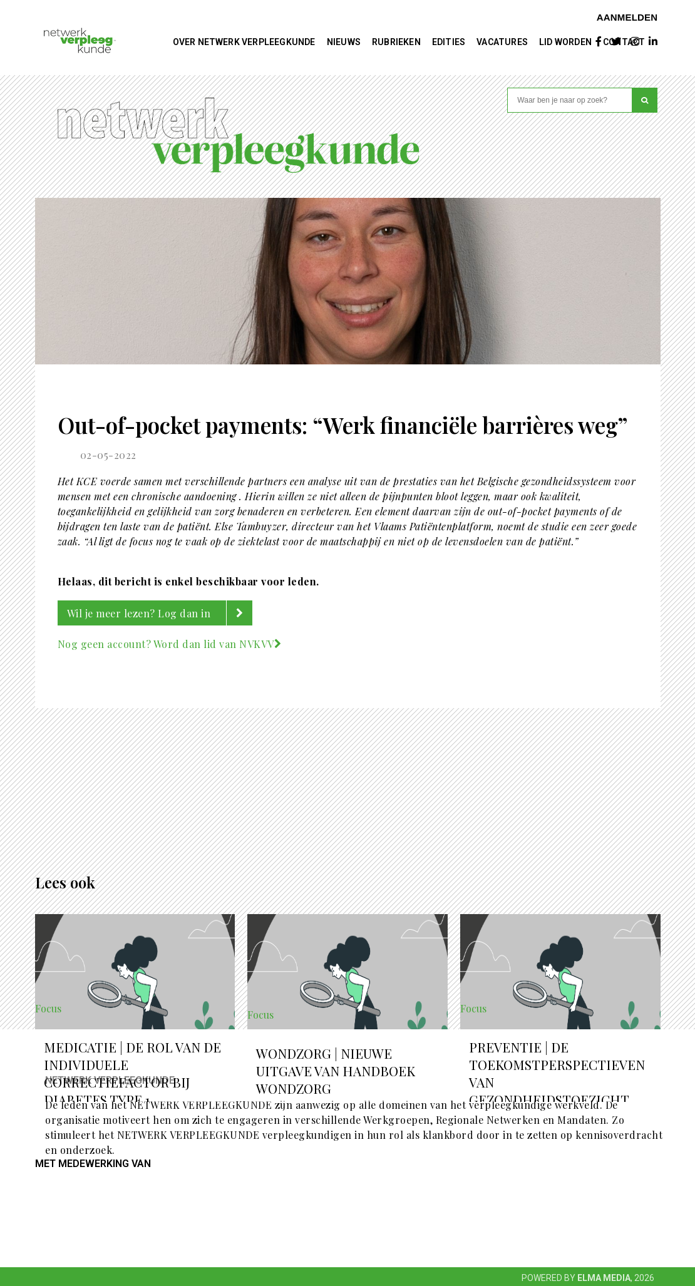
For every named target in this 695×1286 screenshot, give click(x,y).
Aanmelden (627, 17)
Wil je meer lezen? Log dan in (160, 612)
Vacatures (502, 42)
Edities (448, 42)
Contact (624, 42)
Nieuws (344, 42)
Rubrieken (396, 42)
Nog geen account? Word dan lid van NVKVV (170, 644)
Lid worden (565, 42)
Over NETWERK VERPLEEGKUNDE (244, 42)
